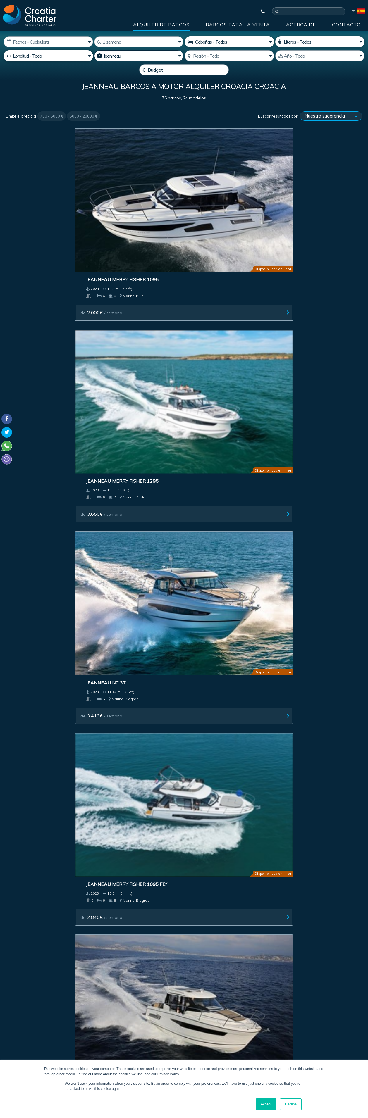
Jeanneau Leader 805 (310, 790)
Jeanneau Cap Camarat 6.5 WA (136, 443)
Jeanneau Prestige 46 (220, 790)
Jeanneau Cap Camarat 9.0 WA (317, 562)
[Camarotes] (320, 41)
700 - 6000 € (51, 130)
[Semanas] (139, 41)
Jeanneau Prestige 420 (221, 322)
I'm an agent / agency (148, 990)
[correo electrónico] (170, 975)
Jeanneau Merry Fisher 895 (46, 322)
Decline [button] (291, 1104)
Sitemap (346, 910)
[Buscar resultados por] (331, 130)
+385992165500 (28, 1017)
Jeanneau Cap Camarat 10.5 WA (319, 325)
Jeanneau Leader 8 (126, 677)
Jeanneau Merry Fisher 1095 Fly (319, 207)
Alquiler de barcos (161, 24)
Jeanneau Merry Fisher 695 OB (227, 562)
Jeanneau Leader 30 (37, 559)
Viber (8, 1031)
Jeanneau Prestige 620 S (42, 677)
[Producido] (320, 55)
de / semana (33, 237)
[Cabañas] (229, 41)
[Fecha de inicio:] (48, 41)
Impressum (219, 910)
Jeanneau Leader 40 (218, 677)
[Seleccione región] (229, 55)
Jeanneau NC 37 (212, 204)
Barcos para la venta (238, 24)
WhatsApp (14, 1024)
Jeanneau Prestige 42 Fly (43, 790)
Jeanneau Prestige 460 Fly (135, 322)
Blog (286, 910)
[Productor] (139, 55)
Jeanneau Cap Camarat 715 (318, 677)
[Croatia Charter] (29, 15)
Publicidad (181, 910)
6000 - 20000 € (83, 130)
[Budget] (184, 69)
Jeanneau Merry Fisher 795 (136, 559)
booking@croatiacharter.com (33, 1041)
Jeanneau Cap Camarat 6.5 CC (45, 443)
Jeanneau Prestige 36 (130, 790)
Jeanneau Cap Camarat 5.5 (226, 441)
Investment (143, 910)
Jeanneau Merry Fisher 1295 (138, 204)
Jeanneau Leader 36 (309, 441)
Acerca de (301, 24)
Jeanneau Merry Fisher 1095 (47, 204)
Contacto (346, 24)
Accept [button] (266, 1104)
